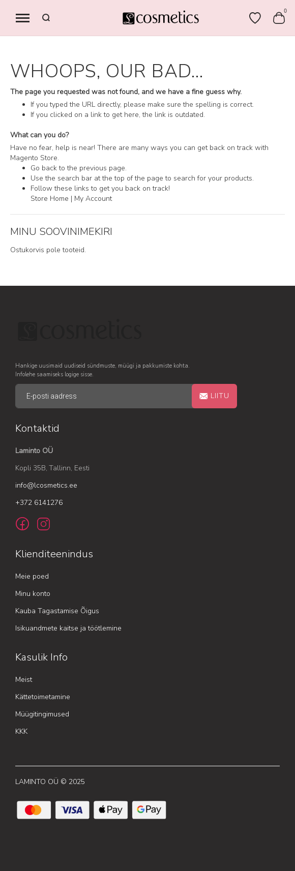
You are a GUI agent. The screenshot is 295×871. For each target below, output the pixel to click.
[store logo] (160, 17)
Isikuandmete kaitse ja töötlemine (68, 628)
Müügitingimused (42, 714)
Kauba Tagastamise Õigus (57, 611)
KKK (21, 731)
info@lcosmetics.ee (46, 485)
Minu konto (32, 593)
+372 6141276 (39, 502)
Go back (44, 168)
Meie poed (32, 576)
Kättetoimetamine (42, 697)
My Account (93, 198)
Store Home (50, 198)
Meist (23, 679)
